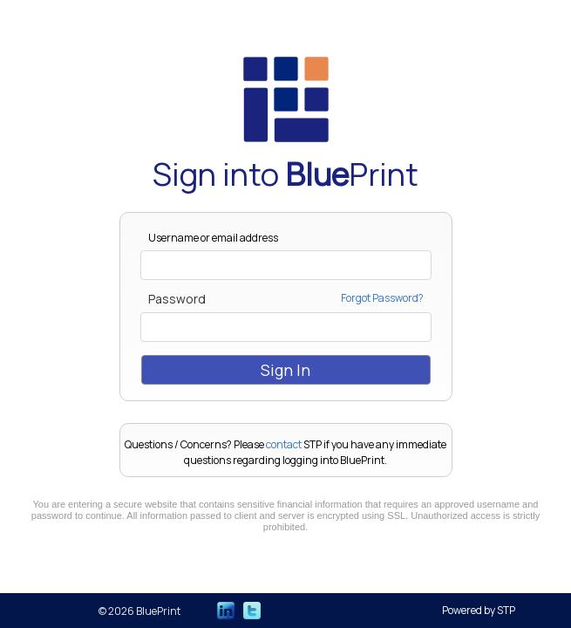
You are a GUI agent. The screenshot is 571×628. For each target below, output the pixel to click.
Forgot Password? (382, 299)
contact (284, 444)
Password (177, 299)
